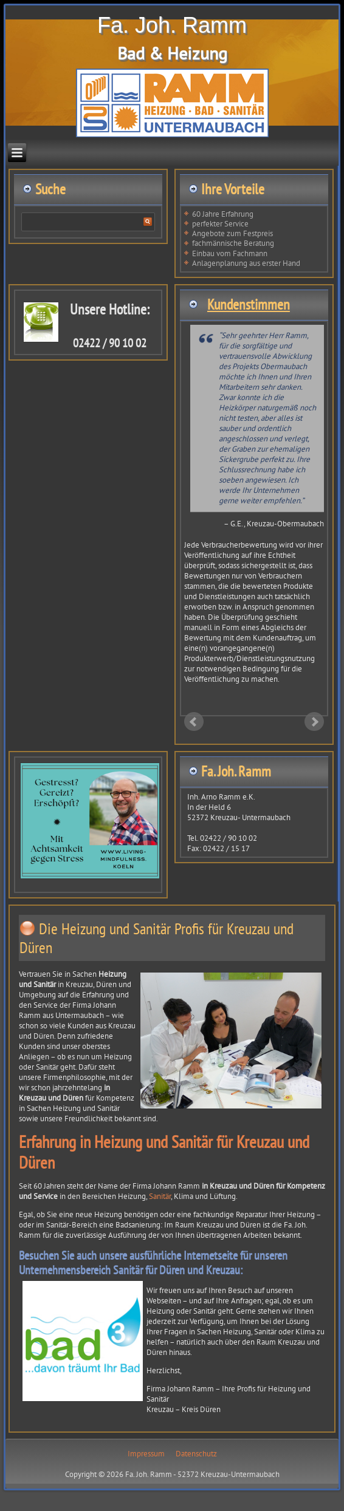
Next (314, 722)
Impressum (146, 1453)
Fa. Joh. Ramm (172, 25)
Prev (194, 722)
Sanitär (160, 1196)
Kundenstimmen (248, 304)
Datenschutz (196, 1453)
